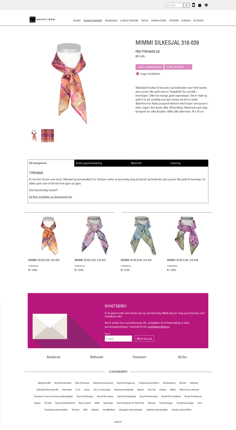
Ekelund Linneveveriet (103, 382)
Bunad (77, 20)
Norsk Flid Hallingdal (126, 396)
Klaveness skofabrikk (123, 389)
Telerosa (152, 402)
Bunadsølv (111, 20)
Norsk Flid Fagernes (126, 382)
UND (85, 409)
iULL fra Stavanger (101, 389)
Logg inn (118, 421)
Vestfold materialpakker (157, 409)
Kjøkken (186, 20)
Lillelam (162, 389)
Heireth (182, 382)
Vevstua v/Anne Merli (181, 409)
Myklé (173, 389)
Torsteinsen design (185, 402)
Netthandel (96, 356)
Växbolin (95, 409)
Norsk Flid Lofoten (105, 396)
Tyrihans (75, 409)
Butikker (198, 20)
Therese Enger (166, 402)
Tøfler (144, 20)
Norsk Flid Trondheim (171, 396)
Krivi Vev (152, 389)
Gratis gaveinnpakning (89, 163)
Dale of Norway (82, 382)
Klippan (140, 389)
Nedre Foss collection (189, 389)
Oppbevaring (108, 36)
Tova (199, 402)
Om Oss (182, 356)
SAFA (96, 402)
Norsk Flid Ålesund (193, 396)
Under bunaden (146, 36)
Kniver (161, 36)
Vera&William (109, 409)
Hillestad (194, 382)
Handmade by (169, 382)
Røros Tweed (85, 402)
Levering (175, 163)
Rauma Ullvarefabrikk (65, 402)
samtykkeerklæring (159, 326)
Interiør (173, 20)
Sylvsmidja (108, 402)
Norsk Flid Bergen (85, 396)
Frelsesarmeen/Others (149, 382)
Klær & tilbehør (129, 20)
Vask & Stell (174, 36)
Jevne (87, 389)
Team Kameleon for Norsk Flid (130, 402)
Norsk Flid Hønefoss (149, 396)
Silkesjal (93, 36)
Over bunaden (126, 36)
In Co (78, 389)
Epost (107, 333)
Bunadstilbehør (93, 20)
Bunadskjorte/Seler (73, 36)
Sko (57, 36)
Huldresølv (67, 389)
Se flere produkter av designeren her (50, 196)
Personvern (139, 356)
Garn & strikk (158, 20)
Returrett (136, 163)
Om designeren (38, 163)
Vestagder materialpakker (131, 409)
